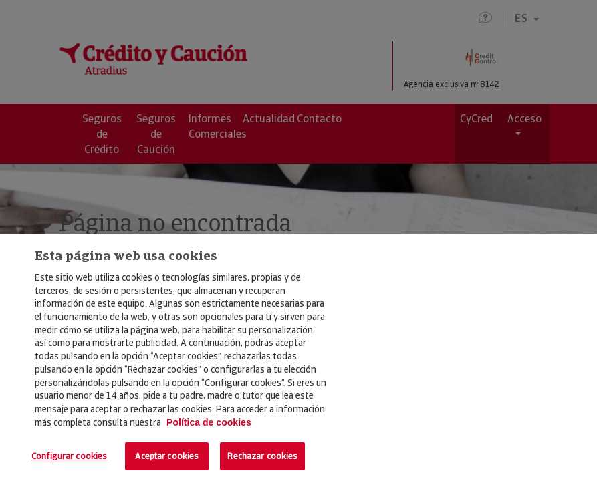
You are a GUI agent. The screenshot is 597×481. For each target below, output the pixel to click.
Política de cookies (208, 422)
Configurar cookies (69, 456)
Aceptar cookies (167, 456)
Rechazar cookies (262, 456)
